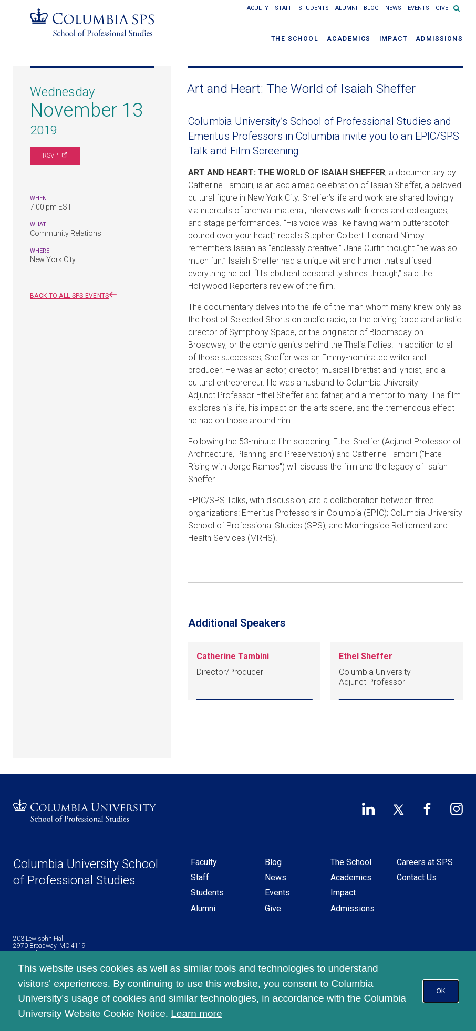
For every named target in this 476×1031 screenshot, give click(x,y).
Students (313, 8)
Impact (393, 39)
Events (418, 8)
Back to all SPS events (75, 295)
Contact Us (417, 877)
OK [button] (440, 991)
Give (442, 8)
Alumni (346, 8)
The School (294, 39)
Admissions (439, 39)
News (393, 8)
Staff (283, 8)
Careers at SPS (425, 862)
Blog (371, 8)
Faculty (256, 8)
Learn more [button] (196, 1013)
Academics (349, 39)
